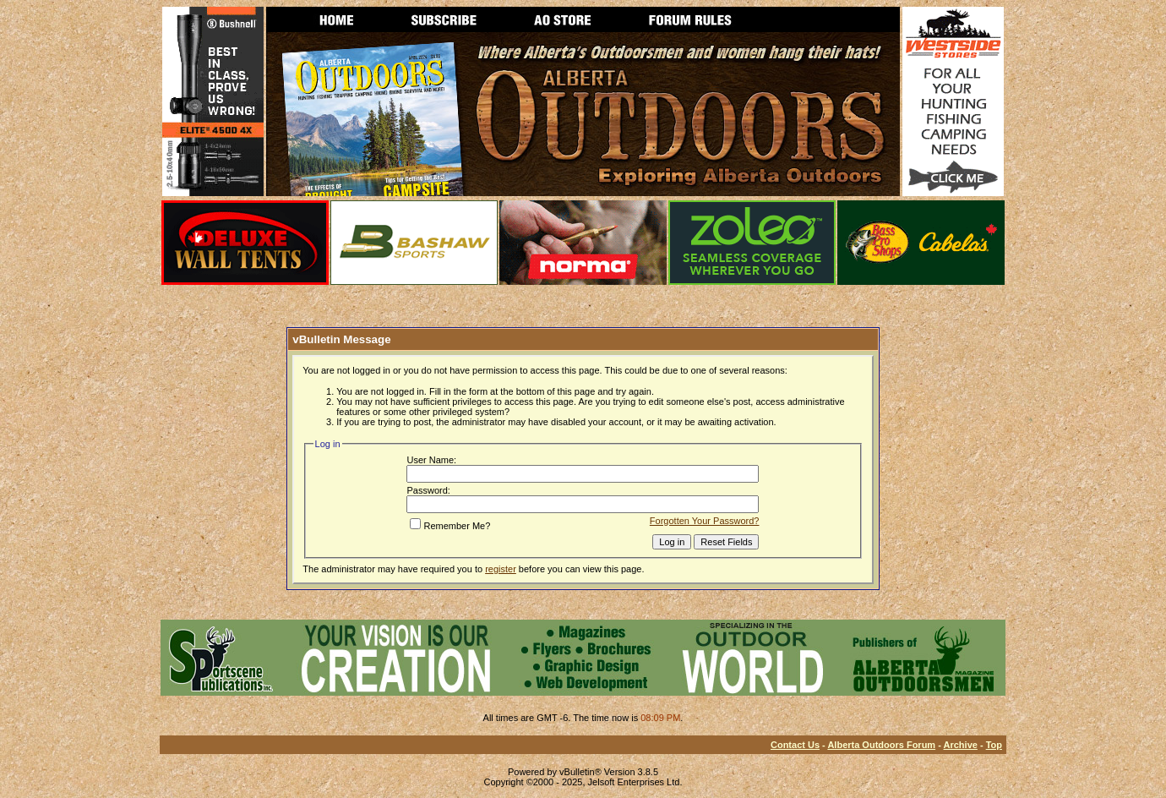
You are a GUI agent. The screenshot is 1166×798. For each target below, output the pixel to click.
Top (994, 745)
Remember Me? (450, 526)
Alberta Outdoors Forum (881, 745)
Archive (961, 745)
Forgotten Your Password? (705, 521)
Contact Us (795, 745)
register (500, 569)
